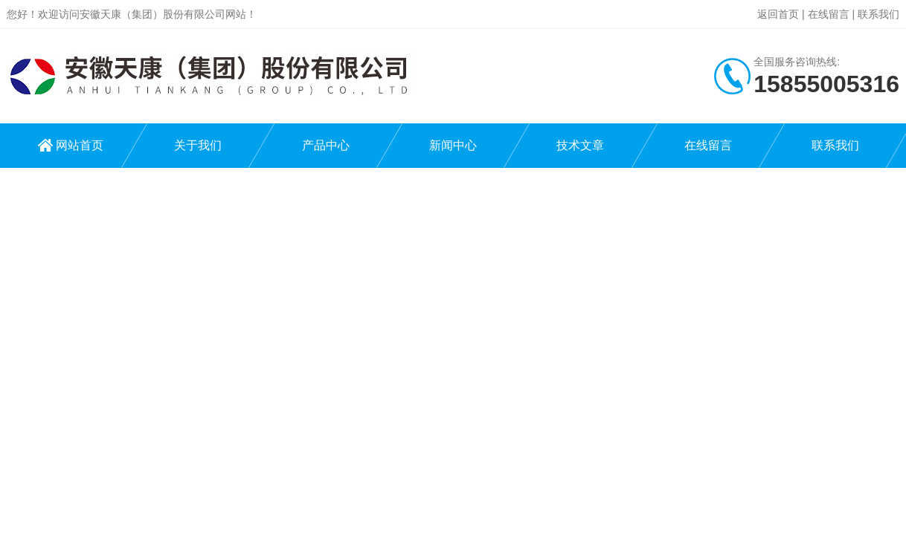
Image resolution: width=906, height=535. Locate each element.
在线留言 (828, 14)
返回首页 (778, 14)
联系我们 (878, 14)
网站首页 (79, 145)
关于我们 (198, 145)
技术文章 (580, 145)
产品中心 (326, 145)
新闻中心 (453, 145)
